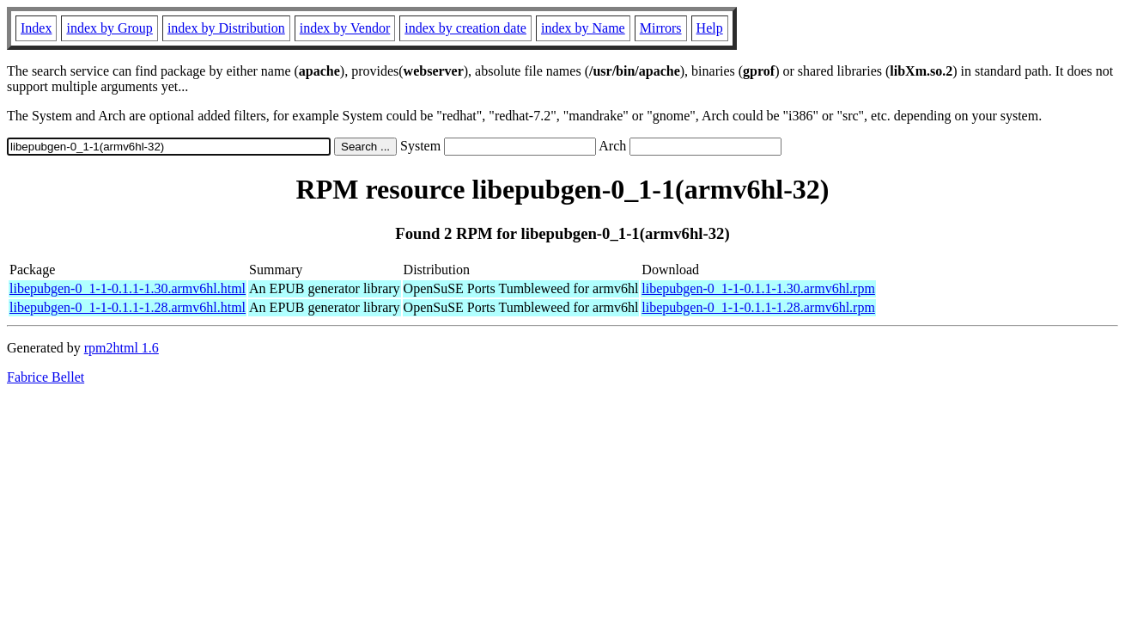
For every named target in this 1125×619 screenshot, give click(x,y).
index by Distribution (226, 28)
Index (36, 28)
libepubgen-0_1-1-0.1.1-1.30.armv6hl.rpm (758, 288)
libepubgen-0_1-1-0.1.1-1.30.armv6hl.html (127, 288)
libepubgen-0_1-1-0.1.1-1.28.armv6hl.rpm (758, 307)
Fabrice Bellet (45, 377)
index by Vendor (345, 28)
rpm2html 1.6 (121, 347)
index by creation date (465, 28)
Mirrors (661, 28)
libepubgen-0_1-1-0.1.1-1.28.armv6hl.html (127, 307)
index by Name (583, 28)
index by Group (109, 28)
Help (709, 28)
